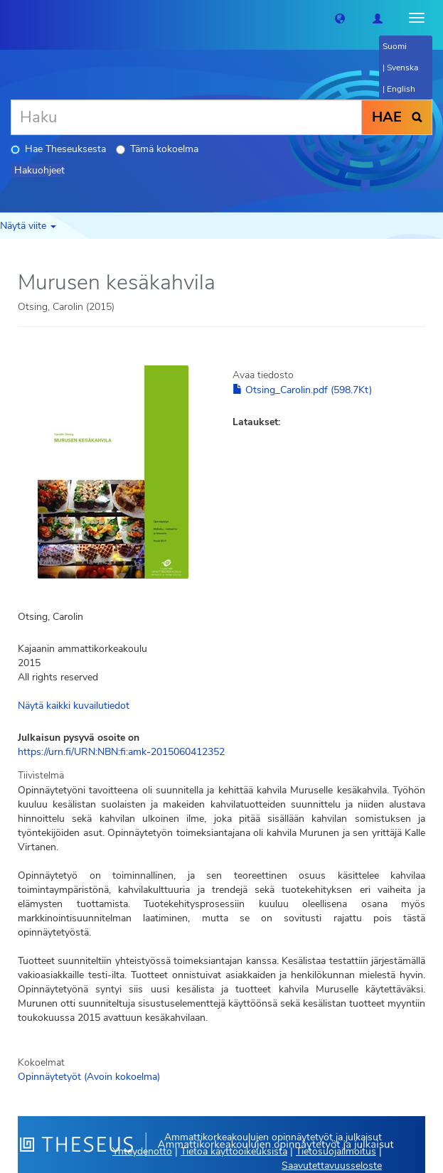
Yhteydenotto (142, 1151)
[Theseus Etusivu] (10, 18)
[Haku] (186, 117)
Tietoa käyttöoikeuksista (234, 1151)
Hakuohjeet (39, 170)
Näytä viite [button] (28, 225)
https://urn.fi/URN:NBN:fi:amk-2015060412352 (121, 752)
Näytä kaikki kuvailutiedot (73, 705)
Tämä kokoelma (157, 149)
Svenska (402, 67)
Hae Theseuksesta (58, 149)
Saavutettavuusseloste (332, 1165)
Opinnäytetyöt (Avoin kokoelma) (89, 1076)
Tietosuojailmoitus (336, 1151)
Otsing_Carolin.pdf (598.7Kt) (302, 390)
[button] (340, 18)
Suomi (395, 46)
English (401, 89)
